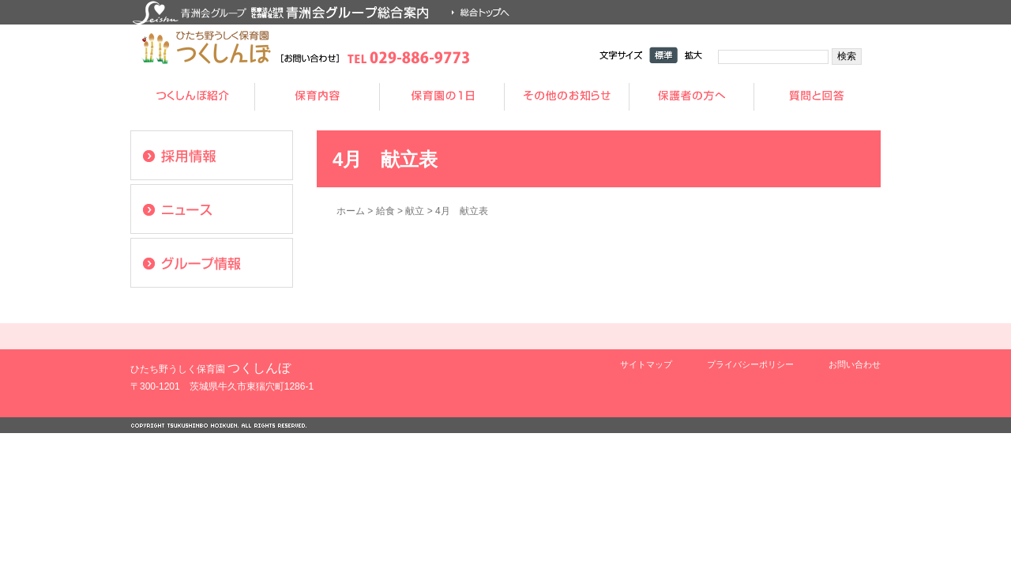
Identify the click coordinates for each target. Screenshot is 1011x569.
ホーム (350, 211)
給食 (385, 211)
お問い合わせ (855, 364)
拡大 (693, 55)
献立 (414, 211)
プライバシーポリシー (750, 364)
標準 (663, 55)
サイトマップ (646, 364)
